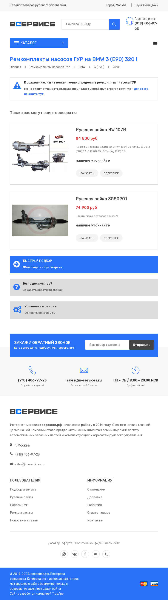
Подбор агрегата (23, 489)
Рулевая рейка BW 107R (101, 129)
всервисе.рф (39, 574)
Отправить (141, 345)
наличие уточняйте (93, 160)
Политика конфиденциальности (97, 543)
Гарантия (94, 505)
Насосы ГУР (19, 505)
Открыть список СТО (40, 312)
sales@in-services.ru (27, 464)
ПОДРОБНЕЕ (111, 173)
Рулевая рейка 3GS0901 (101, 198)
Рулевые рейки (21, 497)
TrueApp (58, 593)
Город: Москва (116, 5)
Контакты (95, 520)
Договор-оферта (60, 543)
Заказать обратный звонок (43, 290)
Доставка (94, 497)
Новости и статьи (24, 520)
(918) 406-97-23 (25, 454)
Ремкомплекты (21, 513)
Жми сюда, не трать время (42, 267)
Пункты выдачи (147, 5)
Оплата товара (98, 513)
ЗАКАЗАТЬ (87, 173)
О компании (96, 489)
